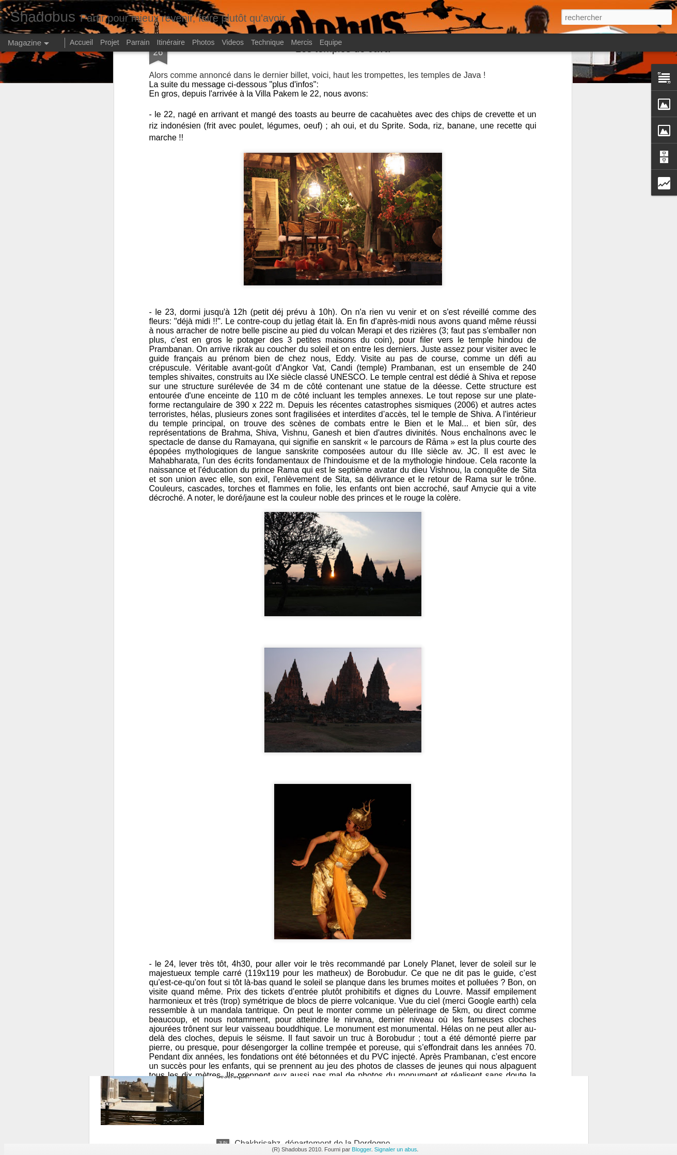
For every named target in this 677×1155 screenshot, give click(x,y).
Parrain (138, 42)
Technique (267, 42)
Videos (233, 42)
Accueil (81, 42)
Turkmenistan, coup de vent (285, 909)
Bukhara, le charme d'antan (284, 1026)
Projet (109, 42)
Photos (203, 42)
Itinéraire (171, 42)
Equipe (331, 42)
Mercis (301, 42)
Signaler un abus (395, 1149)
